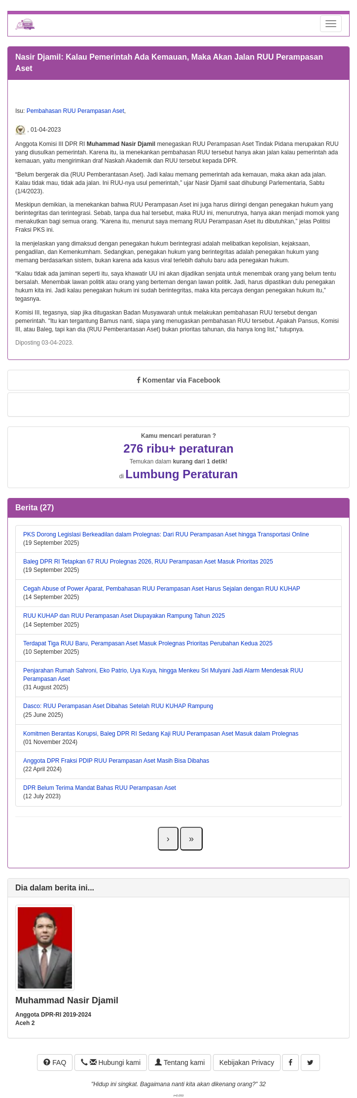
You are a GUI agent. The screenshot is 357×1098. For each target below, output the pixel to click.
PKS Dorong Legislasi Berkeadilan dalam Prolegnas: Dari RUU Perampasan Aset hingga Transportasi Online (166, 534)
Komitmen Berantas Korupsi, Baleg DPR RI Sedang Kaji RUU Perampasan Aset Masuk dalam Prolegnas (160, 733)
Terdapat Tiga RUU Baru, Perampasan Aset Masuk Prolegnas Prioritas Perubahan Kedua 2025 (148, 643)
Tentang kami (180, 1062)
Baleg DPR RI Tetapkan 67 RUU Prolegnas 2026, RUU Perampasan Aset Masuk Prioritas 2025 (148, 561)
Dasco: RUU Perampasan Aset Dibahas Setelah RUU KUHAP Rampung (118, 706)
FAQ (54, 1062)
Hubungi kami (111, 1062)
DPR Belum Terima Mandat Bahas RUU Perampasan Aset (99, 787)
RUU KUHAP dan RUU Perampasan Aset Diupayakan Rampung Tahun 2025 (124, 615)
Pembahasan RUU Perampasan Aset (75, 110)
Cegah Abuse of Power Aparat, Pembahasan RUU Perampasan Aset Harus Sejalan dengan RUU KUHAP (161, 588)
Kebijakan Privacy (246, 1062)
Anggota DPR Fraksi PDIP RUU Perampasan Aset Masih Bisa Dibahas (116, 760)
